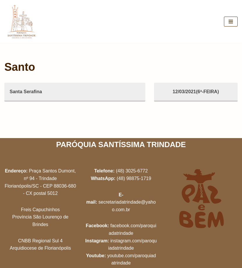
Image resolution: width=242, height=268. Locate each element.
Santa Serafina (26, 91)
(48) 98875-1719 (134, 178)
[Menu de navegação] (231, 22)
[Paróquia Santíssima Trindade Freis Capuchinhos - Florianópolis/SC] (21, 21)
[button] (230, 8)
